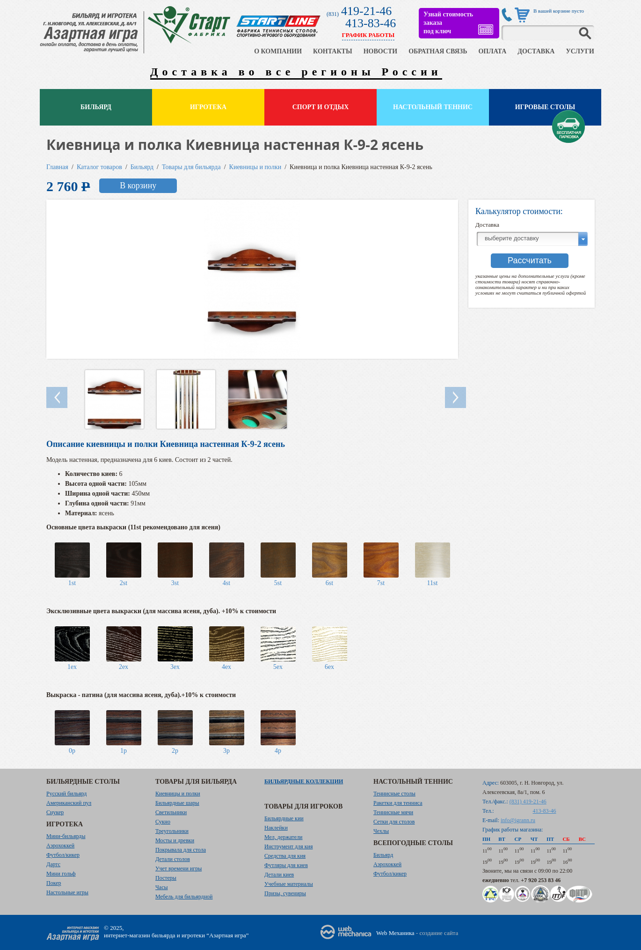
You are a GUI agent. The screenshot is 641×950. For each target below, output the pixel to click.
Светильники (171, 812)
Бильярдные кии (284, 818)
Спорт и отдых (320, 107)
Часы (161, 887)
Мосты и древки (174, 840)
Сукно (162, 821)
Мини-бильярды (65, 836)
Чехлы (381, 831)
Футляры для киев (286, 865)
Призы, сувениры (285, 893)
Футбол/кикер (63, 855)
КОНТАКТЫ (332, 51)
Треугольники (172, 831)
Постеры (165, 878)
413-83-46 (370, 23)
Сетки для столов (394, 821)
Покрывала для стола (180, 849)
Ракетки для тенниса (397, 803)
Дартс (53, 864)
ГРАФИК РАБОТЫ (368, 34)
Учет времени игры (178, 868)
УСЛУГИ (580, 51)
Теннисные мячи (393, 812)
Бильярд (95, 107)
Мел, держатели (283, 837)
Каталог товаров (99, 167)
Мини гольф (61, 873)
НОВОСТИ (381, 51)
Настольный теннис (433, 107)
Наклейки (276, 827)
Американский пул (68, 803)
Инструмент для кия (288, 846)
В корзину (138, 185)
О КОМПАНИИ (278, 51)
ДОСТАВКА (535, 51)
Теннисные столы (394, 793)
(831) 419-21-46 (528, 801)
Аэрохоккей (60, 845)
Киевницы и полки (255, 167)
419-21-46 (366, 11)
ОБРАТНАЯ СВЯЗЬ (437, 51)
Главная (57, 167)
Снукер (55, 812)
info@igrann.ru (518, 820)
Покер (53, 883)
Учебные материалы (288, 884)
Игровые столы (545, 107)
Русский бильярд (66, 793)
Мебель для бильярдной (183, 896)
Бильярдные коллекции (303, 781)
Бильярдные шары (177, 803)
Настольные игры (67, 892)
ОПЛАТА (492, 51)
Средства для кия (285, 856)
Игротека (208, 107)
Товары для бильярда (191, 167)
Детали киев (279, 874)
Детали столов (172, 859)
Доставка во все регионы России (296, 72)
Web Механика (395, 932)
